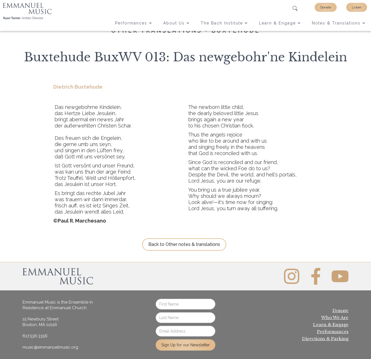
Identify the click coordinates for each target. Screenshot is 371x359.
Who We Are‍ (334, 317)
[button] (133, 23)
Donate (325, 7)
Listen (356, 7)
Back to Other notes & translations (184, 244)
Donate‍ (340, 310)
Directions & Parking (325, 338)
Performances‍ (332, 331)
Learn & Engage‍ (330, 324)
